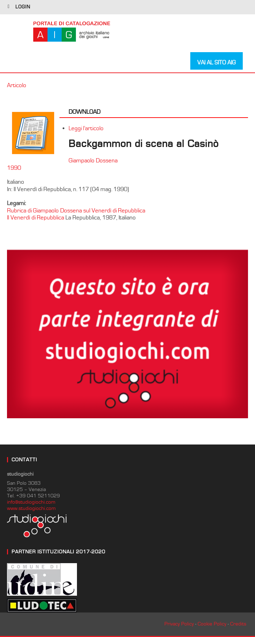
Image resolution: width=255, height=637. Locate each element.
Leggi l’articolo (86, 128)
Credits (238, 624)
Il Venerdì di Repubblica (35, 217)
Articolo (16, 85)
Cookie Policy (212, 624)
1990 (14, 168)
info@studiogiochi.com (31, 502)
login (22, 7)
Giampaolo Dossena (93, 160)
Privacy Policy (179, 624)
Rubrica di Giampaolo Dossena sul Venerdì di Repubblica (76, 210)
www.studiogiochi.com (31, 508)
